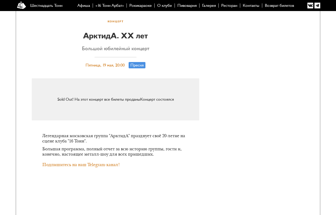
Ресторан (229, 5)
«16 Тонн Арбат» (110, 5)
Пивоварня (187, 5)
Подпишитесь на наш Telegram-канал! (81, 165)
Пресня (137, 65)
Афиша (83, 5)
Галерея (209, 5)
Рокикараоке (140, 5)
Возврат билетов (279, 5)
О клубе (164, 5)
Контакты (251, 5)
